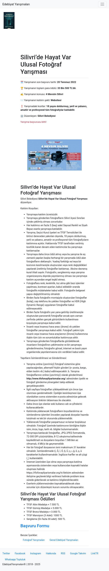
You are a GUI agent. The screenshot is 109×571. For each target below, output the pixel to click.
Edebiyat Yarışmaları (16, 4)
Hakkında (51, 553)
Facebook (20, 553)
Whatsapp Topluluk (15, 559)
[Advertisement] (54, 31)
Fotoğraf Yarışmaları (34, 540)
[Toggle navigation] (102, 4)
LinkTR (94, 553)
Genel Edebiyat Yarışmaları (64, 540)
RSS (63, 553)
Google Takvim (78, 553)
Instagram (35, 553)
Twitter (6, 553)
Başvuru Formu (34, 525)
